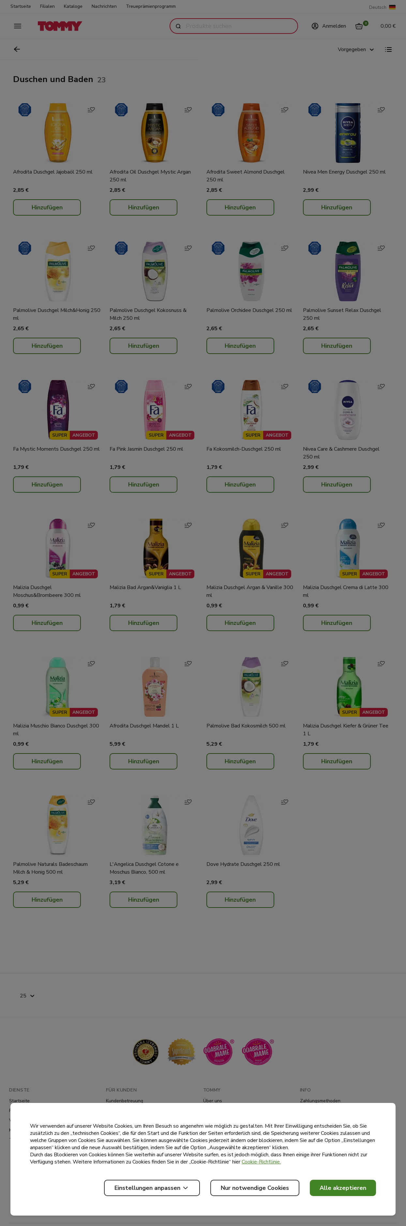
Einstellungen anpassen (151, 1188)
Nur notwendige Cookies (255, 1188)
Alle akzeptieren (343, 1188)
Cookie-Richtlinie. (261, 1161)
